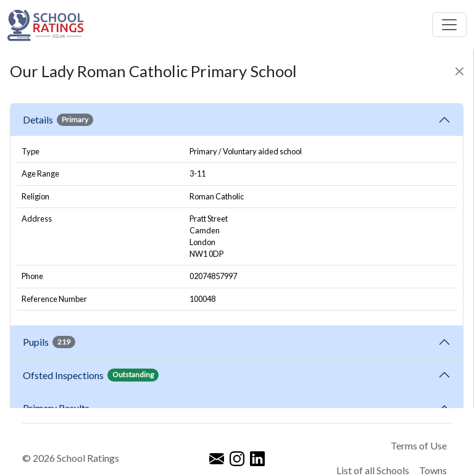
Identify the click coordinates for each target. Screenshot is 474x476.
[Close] (459, 71)
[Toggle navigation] (449, 24)
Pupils (49, 342)
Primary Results (56, 408)
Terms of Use (419, 445)
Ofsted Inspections (91, 375)
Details (58, 120)
